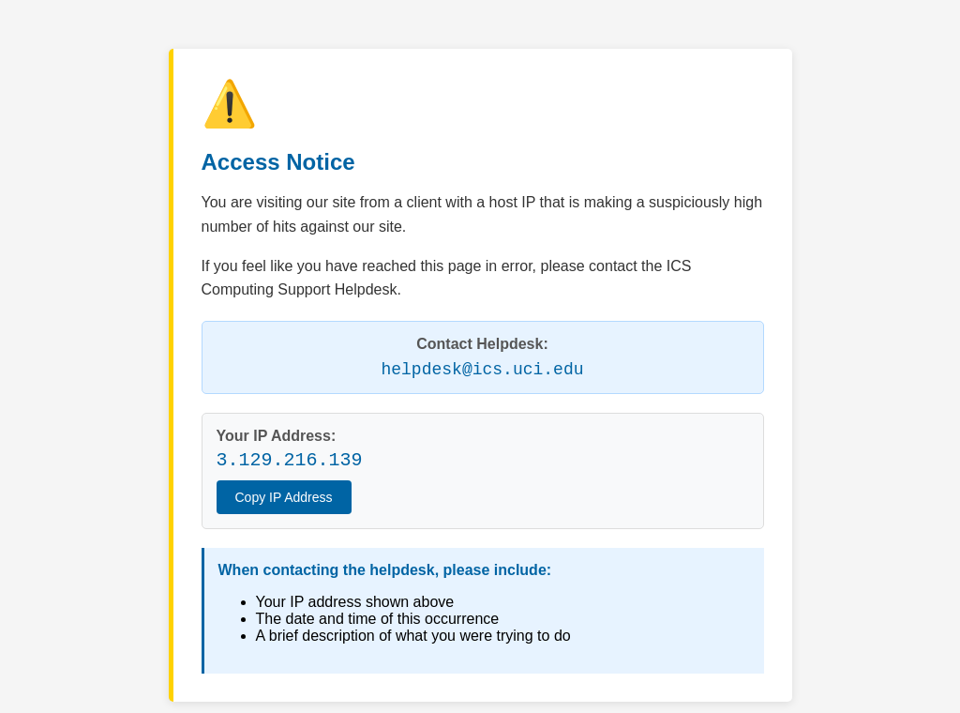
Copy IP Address (284, 497)
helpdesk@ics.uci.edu (482, 369)
